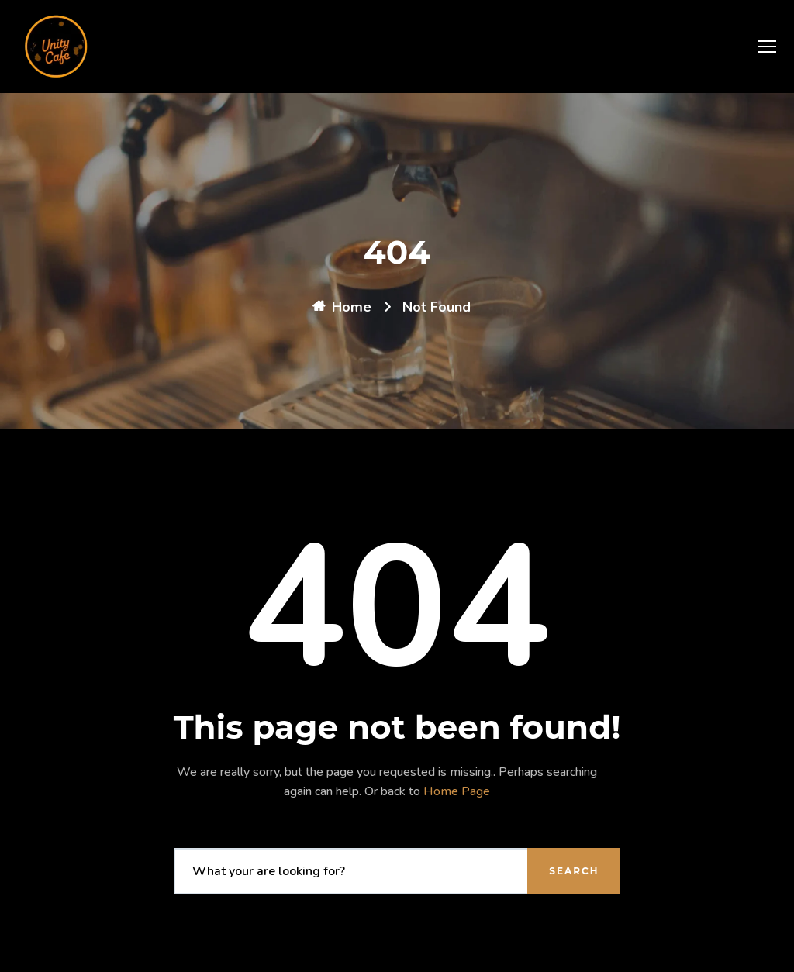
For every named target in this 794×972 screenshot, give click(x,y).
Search (574, 871)
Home (351, 307)
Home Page (456, 791)
